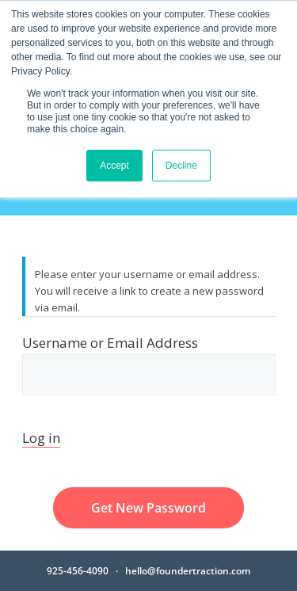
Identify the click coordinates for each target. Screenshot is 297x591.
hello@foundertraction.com (187, 571)
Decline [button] (181, 165)
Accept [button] (114, 165)
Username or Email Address (149, 364)
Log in (41, 438)
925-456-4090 (78, 571)
